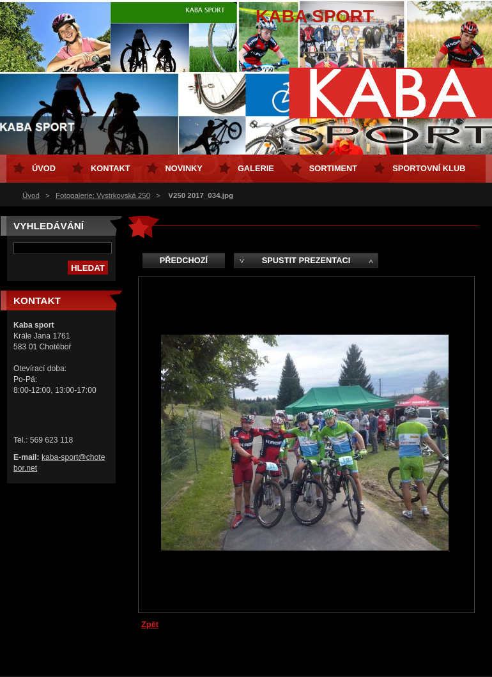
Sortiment (333, 168)
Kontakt (110, 168)
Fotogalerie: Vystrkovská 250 (103, 195)
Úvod (31, 195)
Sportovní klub (428, 168)
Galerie (256, 168)
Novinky (184, 168)
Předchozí (184, 260)
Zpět (149, 624)
